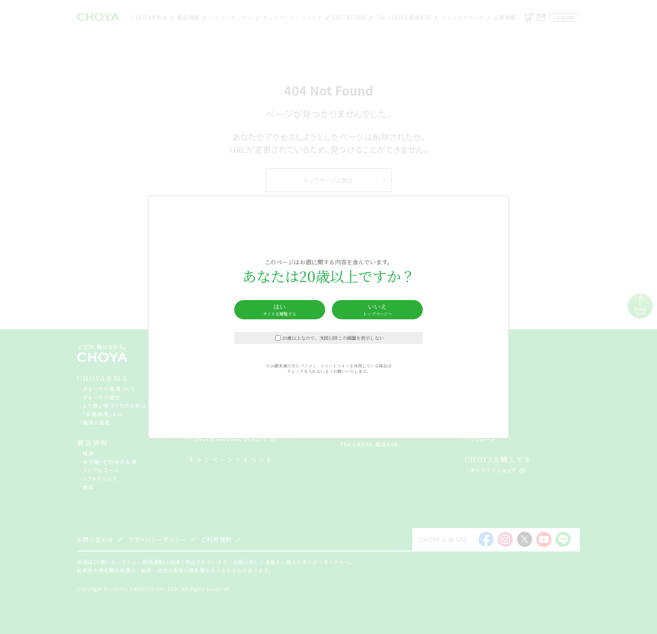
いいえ (377, 309)
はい (279, 309)
